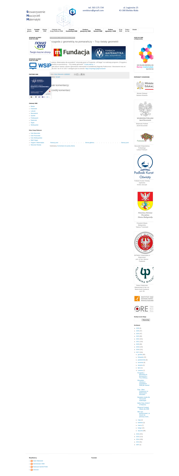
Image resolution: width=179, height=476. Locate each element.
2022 (138, 339)
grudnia (140, 354)
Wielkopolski (34, 125)
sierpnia (140, 365)
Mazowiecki (34, 113)
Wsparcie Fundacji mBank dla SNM (143, 408)
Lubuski (33, 111)
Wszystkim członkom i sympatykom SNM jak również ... (143, 384)
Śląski (32, 122)
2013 (138, 442)
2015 (138, 436)
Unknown (36, 470)
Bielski (33, 106)
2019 (138, 347)
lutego (140, 428)
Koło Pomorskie (35, 135)
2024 (138, 333)
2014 (138, 439)
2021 (138, 341)
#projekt (58, 77)
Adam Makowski (38, 461)
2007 (138, 444)
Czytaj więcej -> (89, 64)
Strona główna (89, 142)
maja (139, 420)
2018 (138, 349)
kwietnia (140, 422)
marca (140, 425)
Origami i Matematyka (37, 142)
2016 (138, 434)
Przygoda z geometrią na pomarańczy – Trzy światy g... (142, 375)
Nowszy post (54, 142)
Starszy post (125, 142)
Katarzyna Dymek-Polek (40, 467)
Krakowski (34, 108)
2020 (138, 344)
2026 (138, 328)
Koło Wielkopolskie (36, 138)
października (142, 360)
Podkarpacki (34, 118)
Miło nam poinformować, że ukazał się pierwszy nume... (143, 414)
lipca (139, 368)
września (141, 362)
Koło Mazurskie (35, 133)
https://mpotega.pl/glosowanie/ (95, 68)
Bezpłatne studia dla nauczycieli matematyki (143, 398)
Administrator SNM (39, 464)
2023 (138, 336)
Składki (134, 29)
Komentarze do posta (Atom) (66, 146)
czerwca (140, 370)
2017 (138, 352)
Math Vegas (34, 140)
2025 (138, 331)
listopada (141, 357)
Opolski (33, 115)
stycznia (140, 430)
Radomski (34, 120)
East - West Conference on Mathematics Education (142, 392)
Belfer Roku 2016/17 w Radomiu (143, 404)
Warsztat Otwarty (36, 145)
